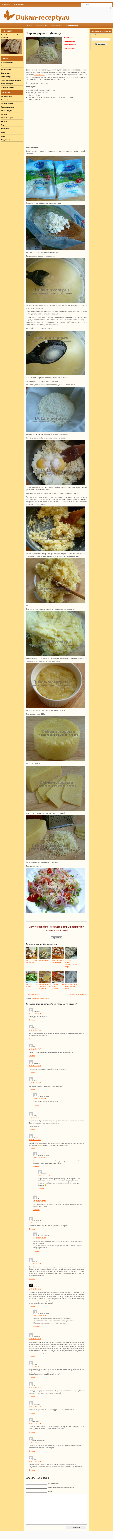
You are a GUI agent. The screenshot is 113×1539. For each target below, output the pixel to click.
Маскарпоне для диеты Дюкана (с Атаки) (71, 986)
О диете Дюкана (6, 62)
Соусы (3, 125)
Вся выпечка (5, 128)
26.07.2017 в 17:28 (44, 1175)
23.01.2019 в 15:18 (35, 1387)
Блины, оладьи (6, 111)
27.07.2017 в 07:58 (39, 1201)
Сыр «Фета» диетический (31, 961)
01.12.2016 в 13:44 (35, 1013)
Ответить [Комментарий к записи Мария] (32, 1279)
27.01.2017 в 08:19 (35, 1066)
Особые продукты (7, 84)
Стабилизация (72, 25)
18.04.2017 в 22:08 (35, 1083)
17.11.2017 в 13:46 (35, 1263)
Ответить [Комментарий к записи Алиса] (32, 1377)
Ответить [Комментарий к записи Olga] (32, 1056)
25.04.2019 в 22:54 (35, 1406)
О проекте (6, 4)
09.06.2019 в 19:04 (35, 1423)
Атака (29, 25)
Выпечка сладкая (7, 118)
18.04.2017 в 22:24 (39, 1098)
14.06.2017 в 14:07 (35, 1117)
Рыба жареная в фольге (78, 994)
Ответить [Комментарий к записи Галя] (32, 1396)
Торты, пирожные (7, 107)
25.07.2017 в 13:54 (35, 1140)
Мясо (3, 133)
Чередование (41, 25)
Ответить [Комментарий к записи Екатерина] (32, 1229)
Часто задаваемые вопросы (11, 80)
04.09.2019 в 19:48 (35, 1461)
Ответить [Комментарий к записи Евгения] (32, 1306)
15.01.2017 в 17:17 (35, 1049)
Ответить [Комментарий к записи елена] (32, 1089)
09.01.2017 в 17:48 (35, 1030)
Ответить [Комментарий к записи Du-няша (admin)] (36, 1105)
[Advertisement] (56, 125)
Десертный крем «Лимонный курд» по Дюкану (45, 986)
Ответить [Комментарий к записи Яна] (36, 1210)
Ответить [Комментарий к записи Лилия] (32, 1039)
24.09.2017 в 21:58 (39, 1238)
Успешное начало (7, 87)
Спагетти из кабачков (31, 985)
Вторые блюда (6, 100)
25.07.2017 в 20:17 (39, 1157)
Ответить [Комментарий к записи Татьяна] (32, 1432)
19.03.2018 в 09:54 (39, 1315)
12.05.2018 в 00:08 (35, 1339)
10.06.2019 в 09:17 (35, 1442)
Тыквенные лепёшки (33, 994)
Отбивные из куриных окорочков (58, 986)
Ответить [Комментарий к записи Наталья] (32, 1020)
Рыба (3, 136)
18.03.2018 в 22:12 (35, 1289)
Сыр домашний (44, 960)
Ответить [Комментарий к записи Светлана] (32, 1356)
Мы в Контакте (19, 4)
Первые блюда (6, 96)
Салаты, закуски (7, 103)
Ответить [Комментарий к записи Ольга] (32, 1130)
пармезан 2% (39, 75)
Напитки (4, 114)
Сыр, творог (5, 140)
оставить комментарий (40, 998)
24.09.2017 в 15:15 (35, 1222)
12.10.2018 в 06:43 (35, 1366)
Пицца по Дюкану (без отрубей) (58, 961)
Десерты (4, 121)
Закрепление (56, 25)
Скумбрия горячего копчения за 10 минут (71, 963)
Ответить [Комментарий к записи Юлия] (32, 1470)
